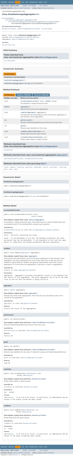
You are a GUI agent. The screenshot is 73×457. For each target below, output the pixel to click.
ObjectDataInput (34, 131)
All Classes (44, 5)
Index (41, 2)
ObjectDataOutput (36, 137)
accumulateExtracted (29, 101)
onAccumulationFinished (13, 158)
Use (22, 2)
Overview (4, 2)
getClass (29, 167)
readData (24, 131)
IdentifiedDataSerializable (29, 29)
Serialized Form (8, 45)
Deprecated (34, 2)
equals (12, 167)
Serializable (47, 29)
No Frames (32, 5)
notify (45, 167)
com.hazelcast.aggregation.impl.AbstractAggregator (27, 21)
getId (23, 126)
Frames (25, 5)
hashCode (37, 167)
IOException (27, 375)
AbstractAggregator (16, 37)
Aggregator (32, 112)
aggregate (24, 107)
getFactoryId (26, 120)
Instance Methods (24, 95)
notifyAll (53, 167)
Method (27, 8)
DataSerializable (9, 29)
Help (45, 2)
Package (11, 2)
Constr (20, 8)
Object (43, 164)
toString (62, 167)
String (27, 83)
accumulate (8, 150)
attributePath (9, 61)
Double (50, 21)
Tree (26, 2)
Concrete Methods (41, 95)
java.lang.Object (8, 18)
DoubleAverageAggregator (14, 80)
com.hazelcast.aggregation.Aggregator (19, 20)
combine (24, 112)
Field (15, 8)
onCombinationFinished (34, 158)
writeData (24, 137)
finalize (20, 167)
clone (6, 167)
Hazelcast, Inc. (16, 455)
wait (5, 169)
